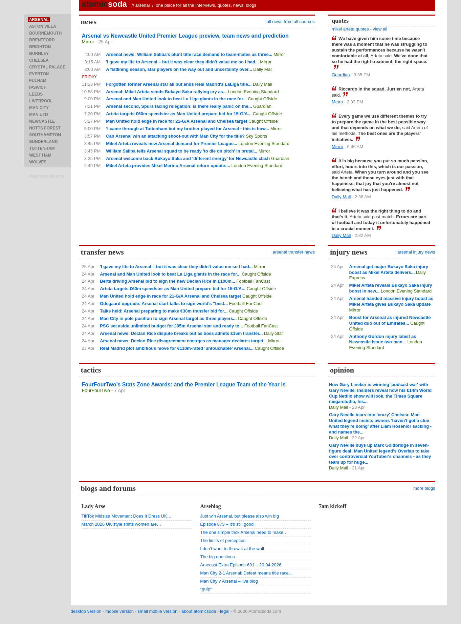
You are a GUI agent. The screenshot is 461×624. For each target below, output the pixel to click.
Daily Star (273, 333)
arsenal (142, 5)
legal (224, 611)
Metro (337, 101)
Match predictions (46, 176)
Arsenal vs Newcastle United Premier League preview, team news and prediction (185, 36)
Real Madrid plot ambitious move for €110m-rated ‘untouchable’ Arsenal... (177, 348)
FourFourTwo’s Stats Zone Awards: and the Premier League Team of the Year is (184, 384)
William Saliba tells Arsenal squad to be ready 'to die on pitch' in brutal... (181, 151)
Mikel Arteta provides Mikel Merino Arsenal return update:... (168, 165)
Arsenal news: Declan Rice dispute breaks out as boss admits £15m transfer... (181, 333)
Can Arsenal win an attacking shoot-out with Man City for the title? (175, 136)
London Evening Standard (253, 91)
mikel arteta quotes (350, 29)
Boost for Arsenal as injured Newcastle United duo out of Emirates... (390, 320)
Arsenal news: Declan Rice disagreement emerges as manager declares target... (183, 340)
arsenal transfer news (294, 252)
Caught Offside (262, 98)
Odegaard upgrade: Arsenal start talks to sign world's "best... (164, 303)
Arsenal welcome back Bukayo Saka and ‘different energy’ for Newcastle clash (188, 158)
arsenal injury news (416, 252)
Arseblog (210, 506)
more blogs (424, 488)
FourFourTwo (96, 390)
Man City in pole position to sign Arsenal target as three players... (168, 318)
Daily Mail (262, 69)
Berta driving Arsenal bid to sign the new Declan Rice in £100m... (167, 281)
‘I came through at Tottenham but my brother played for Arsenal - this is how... (187, 128)
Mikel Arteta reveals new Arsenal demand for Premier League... (171, 143)
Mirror (88, 41)
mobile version (119, 611)
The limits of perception (222, 540)
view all (380, 29)
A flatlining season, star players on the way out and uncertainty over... (179, 69)
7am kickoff (332, 506)
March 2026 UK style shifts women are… (121, 524)
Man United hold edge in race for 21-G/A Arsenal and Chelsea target (176, 121)
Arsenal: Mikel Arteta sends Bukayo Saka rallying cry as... (166, 91)
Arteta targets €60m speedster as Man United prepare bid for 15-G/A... (178, 113)
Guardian (262, 106)
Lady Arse (94, 506)
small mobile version (158, 611)
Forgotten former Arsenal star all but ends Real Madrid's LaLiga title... (178, 84)
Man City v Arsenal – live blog (229, 581)
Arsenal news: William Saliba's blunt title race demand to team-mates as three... (189, 54)
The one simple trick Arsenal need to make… (244, 532)
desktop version (86, 611)
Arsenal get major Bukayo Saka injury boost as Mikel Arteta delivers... (388, 269)
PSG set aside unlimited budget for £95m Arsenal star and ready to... (171, 325)
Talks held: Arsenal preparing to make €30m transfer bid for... (163, 311)
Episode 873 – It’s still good (227, 524)
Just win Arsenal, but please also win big (239, 516)
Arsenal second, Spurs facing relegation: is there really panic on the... (179, 106)
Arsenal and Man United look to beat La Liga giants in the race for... (176, 98)
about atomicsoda (198, 611)
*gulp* (206, 588)
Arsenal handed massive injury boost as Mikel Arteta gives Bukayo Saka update (391, 301)
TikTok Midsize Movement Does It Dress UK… (127, 516)
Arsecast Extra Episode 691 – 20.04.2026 (240, 564)
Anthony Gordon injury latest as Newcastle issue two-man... (382, 339)
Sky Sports (256, 136)
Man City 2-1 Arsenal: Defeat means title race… (246, 573)
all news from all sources (291, 21)
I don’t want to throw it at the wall (232, 548)
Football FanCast (253, 281)
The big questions (217, 556)
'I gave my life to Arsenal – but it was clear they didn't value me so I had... (182, 61)
